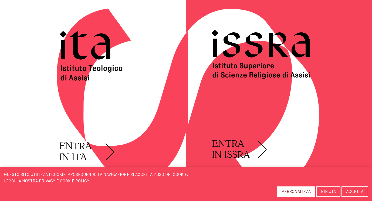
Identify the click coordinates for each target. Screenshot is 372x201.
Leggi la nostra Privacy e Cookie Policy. (47, 181)
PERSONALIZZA (296, 191)
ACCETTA (354, 191)
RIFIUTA (328, 191)
